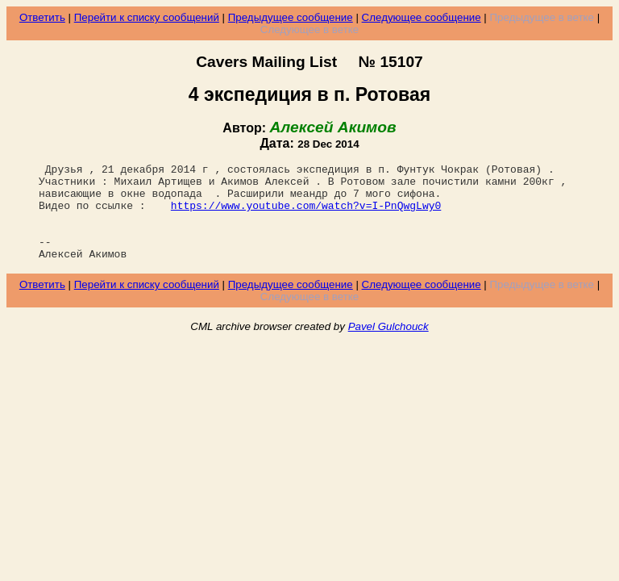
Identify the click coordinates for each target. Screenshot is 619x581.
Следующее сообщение (421, 17)
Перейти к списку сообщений (146, 17)
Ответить (42, 17)
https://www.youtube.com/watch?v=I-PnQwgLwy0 (306, 214)
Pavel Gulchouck (388, 346)
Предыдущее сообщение (290, 17)
